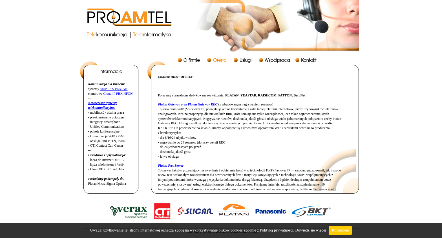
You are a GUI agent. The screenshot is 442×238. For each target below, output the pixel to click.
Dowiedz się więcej (310, 230)
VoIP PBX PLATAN (114, 89)
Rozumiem (340, 230)
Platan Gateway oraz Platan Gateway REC (188, 104)
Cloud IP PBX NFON (118, 94)
